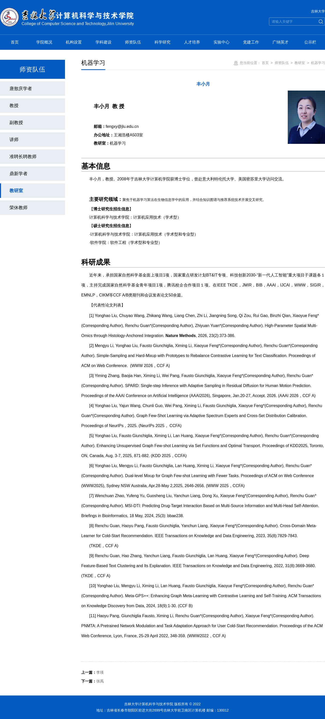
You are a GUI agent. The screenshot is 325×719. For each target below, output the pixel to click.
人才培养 (192, 42)
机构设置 (74, 42)
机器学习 (318, 63)
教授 (14, 105)
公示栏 (310, 42)
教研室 (16, 190)
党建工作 (251, 42)
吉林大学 (318, 11)
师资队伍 (133, 42)
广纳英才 (280, 42)
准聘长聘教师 (23, 156)
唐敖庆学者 (21, 88)
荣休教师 (19, 207)
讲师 (14, 139)
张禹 (92, 681)
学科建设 (104, 42)
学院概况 (44, 42)
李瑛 (92, 672)
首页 (15, 42)
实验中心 (222, 42)
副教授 (16, 122)
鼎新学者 (19, 173)
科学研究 (162, 42)
